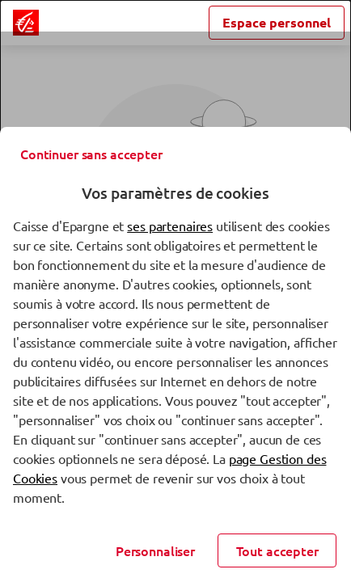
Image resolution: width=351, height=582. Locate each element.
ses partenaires (170, 225)
